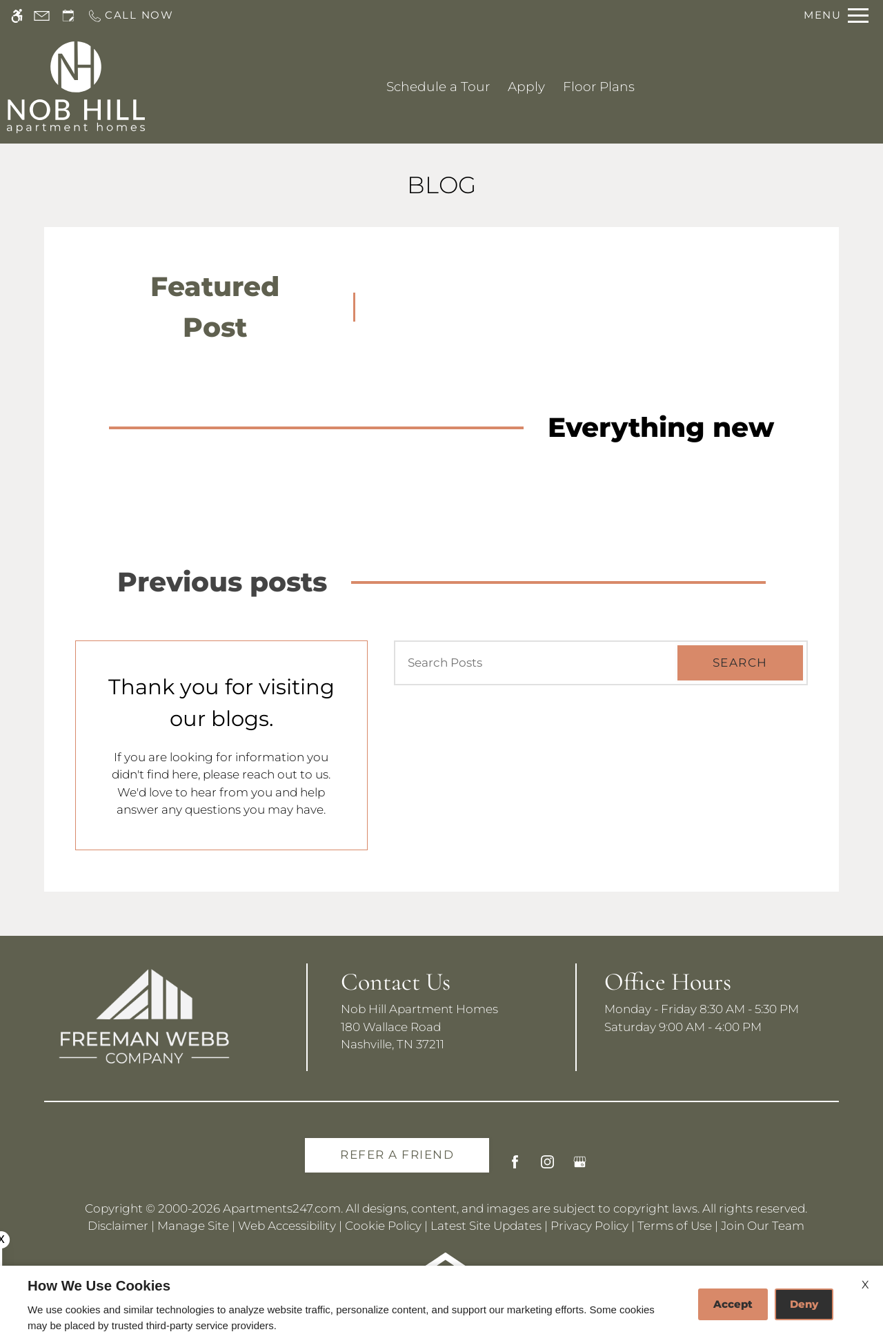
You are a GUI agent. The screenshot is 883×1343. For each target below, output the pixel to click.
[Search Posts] (530, 663)
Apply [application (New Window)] (526, 87)
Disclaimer (118, 1226)
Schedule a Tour (438, 87)
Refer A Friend (397, 1154)
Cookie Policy (383, 1226)
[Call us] (130, 15)
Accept (733, 1304)
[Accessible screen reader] (17, 15)
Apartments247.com (282, 1208)
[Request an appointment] (68, 15)
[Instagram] (547, 1167)
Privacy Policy (589, 1226)
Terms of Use (674, 1226)
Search (740, 662)
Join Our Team (762, 1226)
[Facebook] (515, 1167)
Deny (804, 1304)
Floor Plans (599, 87)
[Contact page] (41, 15)
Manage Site (193, 1226)
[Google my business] (580, 1167)
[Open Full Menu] (836, 15)
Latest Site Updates (486, 1226)
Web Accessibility (287, 1226)
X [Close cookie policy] (865, 1284)
